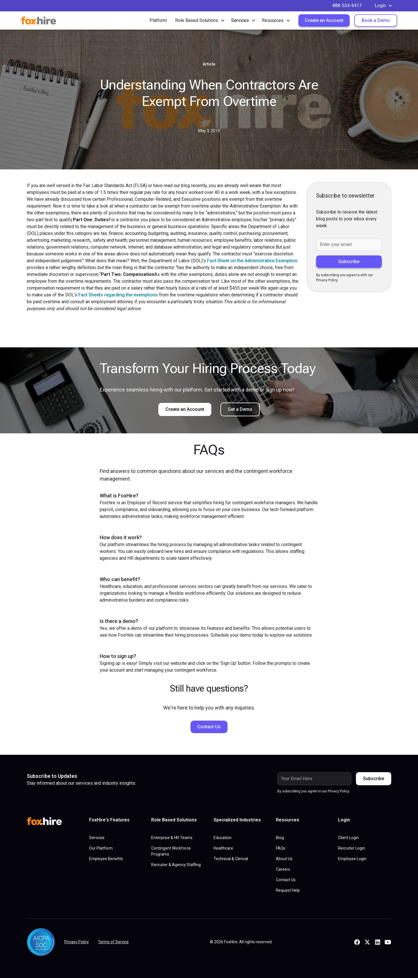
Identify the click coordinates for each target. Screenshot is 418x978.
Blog (280, 837)
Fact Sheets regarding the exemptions (118, 295)
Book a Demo (376, 20)
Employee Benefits (106, 858)
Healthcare (223, 848)
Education (222, 837)
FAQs (280, 848)
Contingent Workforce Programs (171, 851)
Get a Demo (240, 409)
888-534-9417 (347, 5)
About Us (284, 858)
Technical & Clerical (231, 858)
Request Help (288, 890)
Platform (158, 20)
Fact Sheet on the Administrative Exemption (252, 260)
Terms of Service (113, 942)
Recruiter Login (351, 848)
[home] (42, 20)
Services (96, 837)
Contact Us (209, 726)
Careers (283, 869)
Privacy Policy (76, 942)
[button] (383, 5)
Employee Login (352, 858)
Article (209, 64)
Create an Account (324, 20)
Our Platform (101, 848)
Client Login (348, 837)
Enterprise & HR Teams (171, 837)
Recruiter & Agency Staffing (176, 864)
